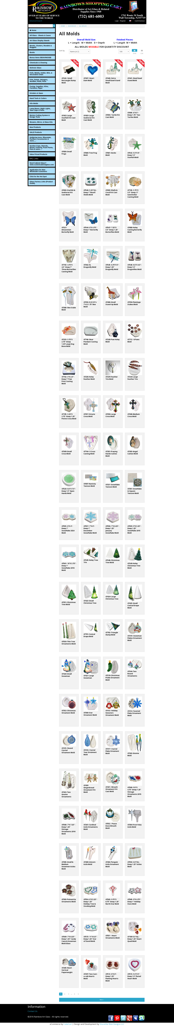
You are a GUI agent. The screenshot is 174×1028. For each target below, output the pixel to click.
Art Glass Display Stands (39, 40)
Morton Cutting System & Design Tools (40, 116)
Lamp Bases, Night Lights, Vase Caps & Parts (40, 109)
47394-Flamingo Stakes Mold (134, 303)
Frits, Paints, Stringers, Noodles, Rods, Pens (39, 80)
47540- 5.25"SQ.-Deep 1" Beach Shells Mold (90, 192)
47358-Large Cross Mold (111, 415)
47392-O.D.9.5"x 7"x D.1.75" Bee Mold (90, 304)
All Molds (83, 26)
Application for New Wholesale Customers (38, 170)
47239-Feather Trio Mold (112, 378)
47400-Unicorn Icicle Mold (89, 863)
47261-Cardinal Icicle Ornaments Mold (91, 827)
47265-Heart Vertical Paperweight (67, 970)
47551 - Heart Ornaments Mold (113, 937)
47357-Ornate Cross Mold (89, 415)
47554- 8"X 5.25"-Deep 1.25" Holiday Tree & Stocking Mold (90, 902)
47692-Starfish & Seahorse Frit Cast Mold (68, 192)
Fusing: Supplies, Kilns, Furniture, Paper (39, 87)
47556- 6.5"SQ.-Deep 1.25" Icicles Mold (134, 864)
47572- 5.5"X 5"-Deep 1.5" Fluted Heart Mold (134, 976)
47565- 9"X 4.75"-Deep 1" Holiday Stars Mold (134, 901)
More (102, 999)
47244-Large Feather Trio (132, 378)
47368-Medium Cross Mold (133, 415)
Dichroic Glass (35, 68)
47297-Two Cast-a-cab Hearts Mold (90, 976)
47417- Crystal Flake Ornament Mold (112, 751)
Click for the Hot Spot (38, 176)
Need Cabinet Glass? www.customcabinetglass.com (42, 164)
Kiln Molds (34, 103)
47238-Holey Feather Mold (89, 378)
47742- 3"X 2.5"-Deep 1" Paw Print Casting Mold (68, 380)
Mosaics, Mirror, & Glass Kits (41, 122)
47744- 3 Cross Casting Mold (89, 452)
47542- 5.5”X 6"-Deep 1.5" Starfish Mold (133, 155)
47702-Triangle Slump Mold (112, 633)
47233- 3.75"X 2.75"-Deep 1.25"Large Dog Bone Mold (68, 342)
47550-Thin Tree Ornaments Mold (69, 642)
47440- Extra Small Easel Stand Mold (113, 80)
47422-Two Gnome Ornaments (66, 794)
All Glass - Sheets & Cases (40, 35)
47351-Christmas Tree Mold (69, 603)
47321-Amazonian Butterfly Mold (68, 229)
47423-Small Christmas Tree (90, 602)
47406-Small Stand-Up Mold (112, 303)
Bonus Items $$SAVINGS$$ (40, 57)
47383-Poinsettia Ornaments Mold (69, 900)
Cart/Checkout (140, 21)
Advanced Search (35, 21)
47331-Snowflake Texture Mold (113, 486)
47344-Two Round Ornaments (132, 673)
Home (33, 30)
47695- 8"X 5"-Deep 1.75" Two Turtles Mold (133, 115)
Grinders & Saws (36, 93)
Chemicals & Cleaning (38, 63)
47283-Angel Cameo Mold (132, 452)
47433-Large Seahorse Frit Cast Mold (89, 117)
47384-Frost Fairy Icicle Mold (134, 826)
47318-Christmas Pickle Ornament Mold (113, 677)
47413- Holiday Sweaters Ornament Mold (112, 713)
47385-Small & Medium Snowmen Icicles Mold (68, 865)
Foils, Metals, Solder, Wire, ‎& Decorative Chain (41, 73)
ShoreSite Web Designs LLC (112, 1024)
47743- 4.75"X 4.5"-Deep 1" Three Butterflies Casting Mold (69, 268)
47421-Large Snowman (89, 677)
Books (32, 52)
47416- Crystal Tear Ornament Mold (90, 752)
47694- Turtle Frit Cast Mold (113, 116)
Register (123, 21)
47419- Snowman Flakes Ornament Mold (134, 638)
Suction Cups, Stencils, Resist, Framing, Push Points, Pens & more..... (41, 147)
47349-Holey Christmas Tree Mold (133, 565)
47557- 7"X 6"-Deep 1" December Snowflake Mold (90, 529)
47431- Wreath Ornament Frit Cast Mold (112, 789)
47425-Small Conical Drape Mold (133, 605)
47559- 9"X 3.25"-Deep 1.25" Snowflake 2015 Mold (134, 529)
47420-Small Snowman (67, 675)
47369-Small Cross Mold (67, 452)
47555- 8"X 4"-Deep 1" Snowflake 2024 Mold (68, 529)
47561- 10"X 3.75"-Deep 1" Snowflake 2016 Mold (69, 566)
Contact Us (32, 1011)
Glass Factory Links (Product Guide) (41, 182)
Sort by (62, 50)
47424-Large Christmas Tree (112, 598)
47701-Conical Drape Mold (89, 635)
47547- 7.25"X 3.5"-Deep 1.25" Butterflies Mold (112, 229)
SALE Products (36, 132)
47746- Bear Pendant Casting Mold (91, 341)
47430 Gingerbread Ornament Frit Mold (90, 788)
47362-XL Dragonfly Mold (90, 266)
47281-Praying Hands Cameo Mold (111, 453)
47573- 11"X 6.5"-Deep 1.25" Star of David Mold (90, 939)
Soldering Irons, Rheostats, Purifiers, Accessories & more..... (40, 139)
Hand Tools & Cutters (38, 98)
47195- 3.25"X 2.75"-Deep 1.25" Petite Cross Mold (69, 416)
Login (117, 21)
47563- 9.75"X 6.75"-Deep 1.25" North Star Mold (112, 901)
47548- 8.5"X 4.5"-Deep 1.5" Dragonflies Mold (134, 267)
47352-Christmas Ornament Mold (69, 712)
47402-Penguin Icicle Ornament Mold (112, 864)
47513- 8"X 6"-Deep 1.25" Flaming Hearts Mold (112, 977)
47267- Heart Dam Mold (89, 79)
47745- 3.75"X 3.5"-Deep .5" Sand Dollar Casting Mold (132, 193)
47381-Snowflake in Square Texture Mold (134, 491)
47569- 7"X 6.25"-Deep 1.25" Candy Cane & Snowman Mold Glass (69, 940)
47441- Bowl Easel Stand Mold (134, 79)
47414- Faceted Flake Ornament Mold (134, 713)
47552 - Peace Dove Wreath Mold (111, 826)
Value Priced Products (38, 154)
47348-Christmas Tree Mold (113, 561)
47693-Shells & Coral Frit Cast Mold (111, 192)
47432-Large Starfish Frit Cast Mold (68, 117)
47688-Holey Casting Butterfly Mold (134, 229)
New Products (35, 127)
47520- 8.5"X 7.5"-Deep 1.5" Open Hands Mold (69, 491)
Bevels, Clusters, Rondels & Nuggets (41, 46)
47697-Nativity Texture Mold (90, 485)
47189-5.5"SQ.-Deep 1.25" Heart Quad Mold (134, 939)
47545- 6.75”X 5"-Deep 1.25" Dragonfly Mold (112, 267)
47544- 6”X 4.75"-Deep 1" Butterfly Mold (91, 229)
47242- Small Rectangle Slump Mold (69, 80)
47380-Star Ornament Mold (90, 714)
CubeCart (67, 1024)
